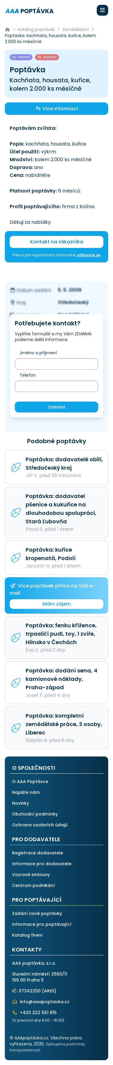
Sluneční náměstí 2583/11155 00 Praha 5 (39, 977)
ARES (49, 991)
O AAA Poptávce (30, 781)
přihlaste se (88, 255)
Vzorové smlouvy (31, 875)
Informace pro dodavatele (41, 864)
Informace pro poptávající (41, 924)
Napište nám (26, 792)
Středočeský (73, 302)
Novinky (20, 803)
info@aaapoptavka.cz (40, 1002)
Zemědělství (75, 30)
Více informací (56, 108)
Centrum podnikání (33, 885)
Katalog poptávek (36, 30)
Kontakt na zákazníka (56, 241)
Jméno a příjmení (38, 353)
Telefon (28, 375)
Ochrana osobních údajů (39, 825)
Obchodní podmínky (35, 814)
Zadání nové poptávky (37, 913)
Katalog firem (27, 935)
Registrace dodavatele (37, 853)
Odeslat (56, 407)
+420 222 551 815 (34, 1013)
